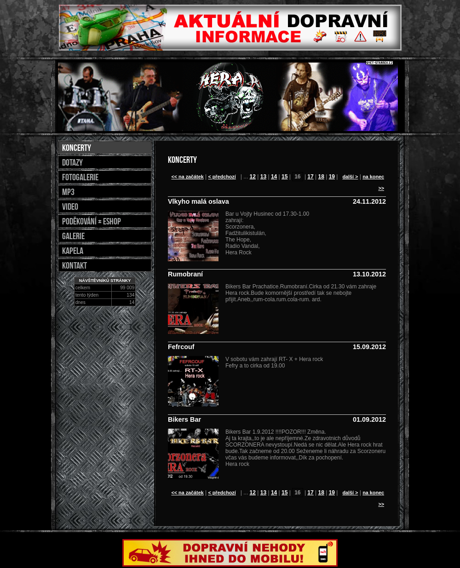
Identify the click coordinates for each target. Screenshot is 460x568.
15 (285, 176)
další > (350, 176)
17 (310, 176)
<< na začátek (187, 176)
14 (274, 176)
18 (321, 176)
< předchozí (222, 176)
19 (332, 176)
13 (263, 176)
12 (253, 176)
